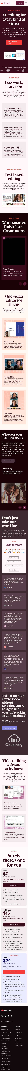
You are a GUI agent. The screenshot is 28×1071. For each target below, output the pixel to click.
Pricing (17, 1029)
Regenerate (5, 1067)
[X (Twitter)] (2, 1016)
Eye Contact (5, 1058)
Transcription (5, 1041)
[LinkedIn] (8, 1016)
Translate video (6, 1056)
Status (17, 1035)
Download (18, 1032)
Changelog (18, 1038)
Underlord (4, 1029)
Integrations (19, 1045)
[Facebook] (11, 1016)
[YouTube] (5, 1016)
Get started (14, 885)
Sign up (20, 3)
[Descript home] (14, 1011)
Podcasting (5, 1035)
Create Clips (5, 1038)
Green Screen (6, 1069)
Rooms (3, 1043)
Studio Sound (5, 1064)
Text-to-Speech (6, 1061)
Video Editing (6, 1032)
